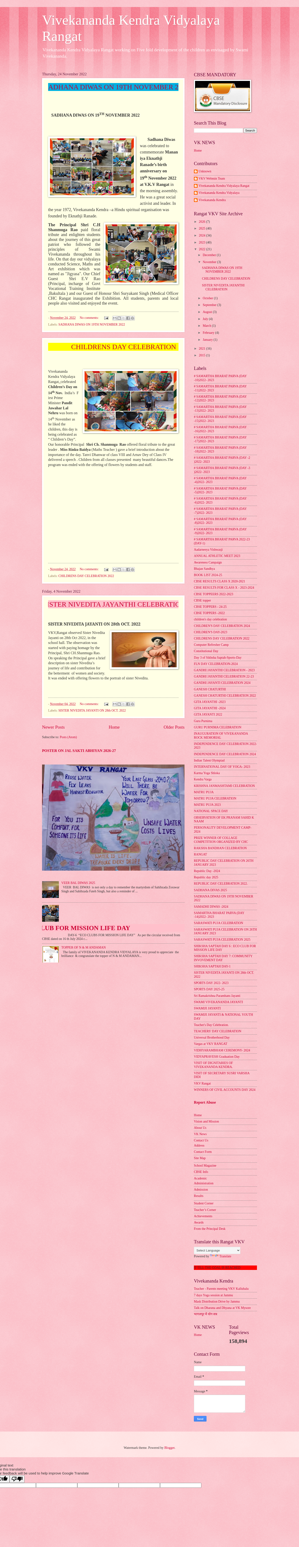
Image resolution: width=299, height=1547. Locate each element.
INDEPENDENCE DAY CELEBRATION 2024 (225, 754)
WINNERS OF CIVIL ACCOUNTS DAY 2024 (224, 1090)
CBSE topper (202, 600)
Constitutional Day (206, 651)
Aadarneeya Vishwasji (208, 549)
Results (198, 1196)
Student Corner (204, 1203)
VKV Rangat (202, 1083)
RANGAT (200, 854)
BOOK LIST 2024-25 (208, 575)
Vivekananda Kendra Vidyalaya (219, 193)
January (208, 339)
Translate (220, 1256)
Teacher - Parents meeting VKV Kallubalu (221, 1288)
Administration (204, 1183)
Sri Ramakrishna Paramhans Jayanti (217, 996)
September (210, 305)
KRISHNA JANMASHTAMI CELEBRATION (224, 786)
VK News (200, 1134)
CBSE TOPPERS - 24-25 (210, 606)
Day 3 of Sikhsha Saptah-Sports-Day (218, 657)
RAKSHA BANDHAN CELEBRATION (220, 848)
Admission (201, 1189)
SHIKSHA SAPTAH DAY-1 (212, 966)
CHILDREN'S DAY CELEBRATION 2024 (222, 626)
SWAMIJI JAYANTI (207, 1008)
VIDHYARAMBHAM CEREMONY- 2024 (222, 1050)
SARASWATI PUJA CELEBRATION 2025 (222, 939)
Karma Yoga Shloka (207, 773)
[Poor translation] (17, 1479)
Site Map (200, 1158)
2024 (202, 235)
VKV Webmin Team (212, 178)
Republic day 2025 (206, 877)
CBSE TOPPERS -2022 (209, 613)
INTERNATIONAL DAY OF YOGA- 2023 (222, 766)
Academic (200, 1178)
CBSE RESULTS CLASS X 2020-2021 (219, 581)
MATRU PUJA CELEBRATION (215, 798)
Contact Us (201, 1140)
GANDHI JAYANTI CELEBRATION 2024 (222, 683)
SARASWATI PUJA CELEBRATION (218, 923)
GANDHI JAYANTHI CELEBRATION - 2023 (224, 670)
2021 (202, 348)
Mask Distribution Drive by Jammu (217, 1301)
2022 (202, 249)
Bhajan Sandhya (204, 568)
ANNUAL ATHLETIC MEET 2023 (217, 556)
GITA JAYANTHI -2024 (210, 708)
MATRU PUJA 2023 (207, 805)
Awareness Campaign (208, 562)
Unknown (205, 171)
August (208, 312)
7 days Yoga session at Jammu (213, 1295)
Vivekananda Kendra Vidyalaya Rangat (224, 186)
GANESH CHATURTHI (210, 689)
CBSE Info (201, 1172)
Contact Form (203, 1152)
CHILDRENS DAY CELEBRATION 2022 (86, 576)
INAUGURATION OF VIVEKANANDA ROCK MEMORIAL (221, 735)
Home (114, 727)
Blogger (169, 1448)
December (210, 255)
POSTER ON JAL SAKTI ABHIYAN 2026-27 (79, 751)
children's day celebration (210, 619)
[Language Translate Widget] (217, 1250)
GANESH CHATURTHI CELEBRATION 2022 (225, 695)
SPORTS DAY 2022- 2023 (211, 983)
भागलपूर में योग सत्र (205, 1314)
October (208, 298)
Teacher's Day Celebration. (211, 1025)
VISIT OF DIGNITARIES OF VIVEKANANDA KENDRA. (213, 1065)
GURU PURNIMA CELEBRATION (217, 727)
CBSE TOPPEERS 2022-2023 (213, 594)
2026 (202, 221)
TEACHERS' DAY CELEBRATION (217, 1031)
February (209, 332)
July (206, 319)
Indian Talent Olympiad (209, 760)
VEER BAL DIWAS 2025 (78, 883)
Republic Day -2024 (207, 871)
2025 (202, 228)
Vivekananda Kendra (212, 200)
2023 (202, 242)
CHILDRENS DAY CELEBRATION (226, 278)
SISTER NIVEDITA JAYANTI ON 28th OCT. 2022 (92, 710)
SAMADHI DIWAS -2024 (211, 906)
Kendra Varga (203, 779)
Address (199, 1145)
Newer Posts (53, 727)
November (210, 262)
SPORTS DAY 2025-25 (209, 989)
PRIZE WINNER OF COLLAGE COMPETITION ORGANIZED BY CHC (221, 840)
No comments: (89, 318)
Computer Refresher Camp (211, 645)
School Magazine (205, 1165)
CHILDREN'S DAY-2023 (210, 632)
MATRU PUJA (204, 792)
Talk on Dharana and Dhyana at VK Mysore (222, 1308)
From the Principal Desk (209, 1229)
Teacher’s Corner (205, 1210)
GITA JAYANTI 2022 (208, 714)
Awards (199, 1222)
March (207, 325)
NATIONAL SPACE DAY (211, 811)
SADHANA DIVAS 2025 (210, 890)
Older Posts (174, 727)
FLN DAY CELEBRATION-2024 (216, 664)
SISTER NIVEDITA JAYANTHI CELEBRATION (223, 287)
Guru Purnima (203, 721)
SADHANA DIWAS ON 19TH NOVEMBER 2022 (91, 324)
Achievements (203, 1216)
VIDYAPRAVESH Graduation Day (217, 1056)
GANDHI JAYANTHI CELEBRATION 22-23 (224, 676)
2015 (202, 355)
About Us (200, 1128)
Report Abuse (205, 1102)
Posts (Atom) (68, 737)
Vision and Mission (206, 1121)
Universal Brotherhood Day (212, 1037)
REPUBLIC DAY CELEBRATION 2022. (221, 883)
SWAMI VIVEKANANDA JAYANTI (218, 1002)
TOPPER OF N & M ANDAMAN (83, 947)
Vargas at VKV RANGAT (210, 1044)
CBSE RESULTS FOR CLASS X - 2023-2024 (224, 587)
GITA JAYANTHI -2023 (210, 702)
